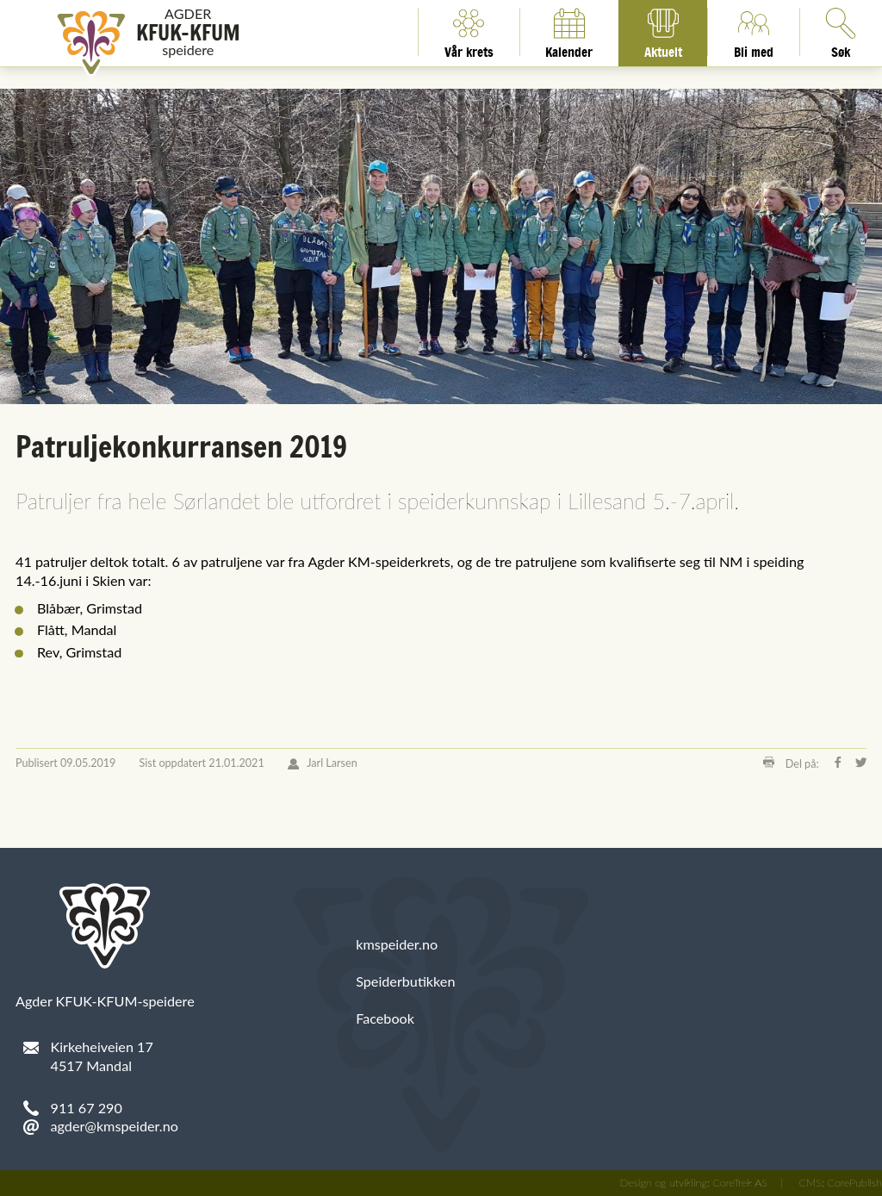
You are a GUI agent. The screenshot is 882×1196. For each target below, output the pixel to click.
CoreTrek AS (739, 1182)
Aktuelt (663, 32)
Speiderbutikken (405, 981)
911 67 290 (86, 1107)
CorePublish (854, 1182)
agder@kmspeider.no (114, 1126)
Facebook (385, 1018)
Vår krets (469, 32)
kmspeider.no (397, 944)
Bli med (753, 32)
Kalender (569, 32)
